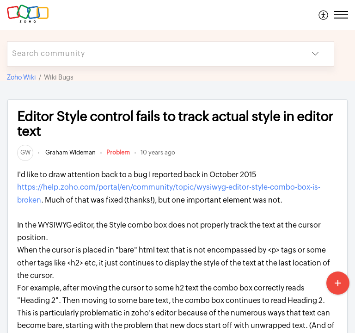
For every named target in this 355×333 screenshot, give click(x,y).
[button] (323, 14)
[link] (25, 152)
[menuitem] (323, 14)
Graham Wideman (70, 152)
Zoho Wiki (21, 77)
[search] (152, 54)
